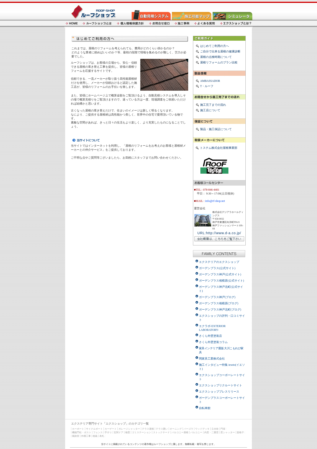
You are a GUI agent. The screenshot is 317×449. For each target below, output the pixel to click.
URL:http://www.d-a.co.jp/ (219, 233)
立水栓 (215, 428)
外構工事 (86, 436)
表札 (101, 436)
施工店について (210, 110)
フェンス (98, 432)
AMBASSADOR (210, 81)
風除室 (75, 436)
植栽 (95, 436)
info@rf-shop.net (215, 201)
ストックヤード (161, 432)
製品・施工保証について (216, 129)
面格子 (240, 432)
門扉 (223, 428)
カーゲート (111, 428)
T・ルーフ (206, 86)
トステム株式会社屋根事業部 (218, 148)
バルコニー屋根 (180, 432)
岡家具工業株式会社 (212, 358)
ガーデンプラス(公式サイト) (217, 268)
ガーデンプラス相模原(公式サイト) (221, 280)
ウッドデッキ (202, 428)
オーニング (176, 428)
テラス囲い (162, 428)
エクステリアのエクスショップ (219, 262)
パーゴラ (188, 428)
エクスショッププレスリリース (219, 391)
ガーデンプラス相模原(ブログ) (218, 303)
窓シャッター (228, 432)
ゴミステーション (141, 432)
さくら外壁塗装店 (210, 336)
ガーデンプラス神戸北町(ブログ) (220, 309)
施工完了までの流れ (213, 104)
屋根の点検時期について (216, 57)
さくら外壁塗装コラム (213, 342)
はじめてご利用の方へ (214, 46)
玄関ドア (118, 432)
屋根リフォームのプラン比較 (219, 62)
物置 (127, 432)
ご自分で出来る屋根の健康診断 (220, 51)
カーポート (78, 428)
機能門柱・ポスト (81, 432)
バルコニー (196, 432)
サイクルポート (94, 428)
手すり (108, 432)
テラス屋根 (148, 428)
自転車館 (204, 408)
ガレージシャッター (129, 428)
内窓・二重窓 (211, 432)
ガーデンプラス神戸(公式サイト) (220, 274)
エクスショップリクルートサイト (220, 385)
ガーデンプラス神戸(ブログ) (217, 297)
